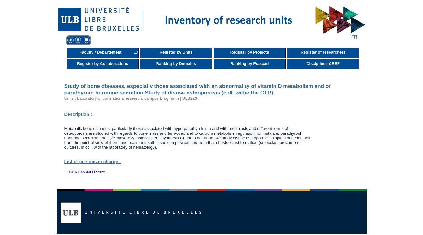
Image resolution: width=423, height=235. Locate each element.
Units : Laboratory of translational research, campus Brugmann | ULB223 (130, 98)
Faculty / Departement (101, 52)
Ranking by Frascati (250, 63)
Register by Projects (249, 52)
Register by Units (176, 52)
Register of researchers (322, 52)
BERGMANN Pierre (87, 172)
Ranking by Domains (176, 63)
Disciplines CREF (323, 63)
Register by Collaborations (102, 63)
